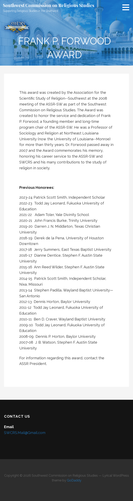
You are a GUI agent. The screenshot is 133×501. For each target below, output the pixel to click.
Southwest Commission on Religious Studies (48, 5)
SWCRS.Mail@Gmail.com (24, 433)
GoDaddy (74, 480)
